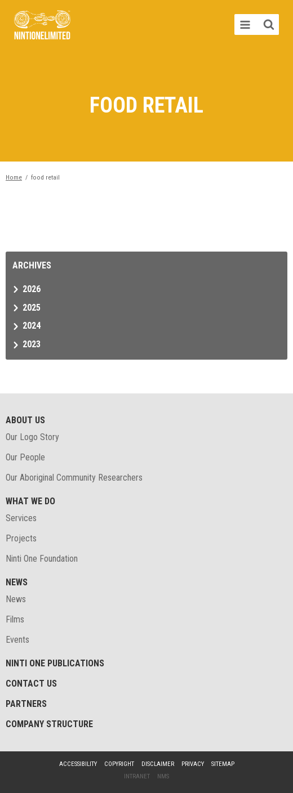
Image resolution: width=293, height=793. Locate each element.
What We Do (30, 501)
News (17, 582)
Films (15, 619)
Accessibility (78, 764)
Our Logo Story (32, 437)
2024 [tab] (32, 325)
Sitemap (222, 764)
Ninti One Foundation (42, 558)
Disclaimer (157, 764)
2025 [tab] (32, 307)
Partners (26, 703)
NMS (163, 776)
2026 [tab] (32, 289)
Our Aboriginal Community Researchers (74, 477)
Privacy (192, 764)
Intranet (137, 776)
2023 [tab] (32, 344)
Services (21, 518)
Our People (25, 457)
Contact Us (31, 683)
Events (17, 639)
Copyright (119, 764)
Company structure (49, 724)
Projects (21, 538)
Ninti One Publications (55, 663)
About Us (25, 420)
